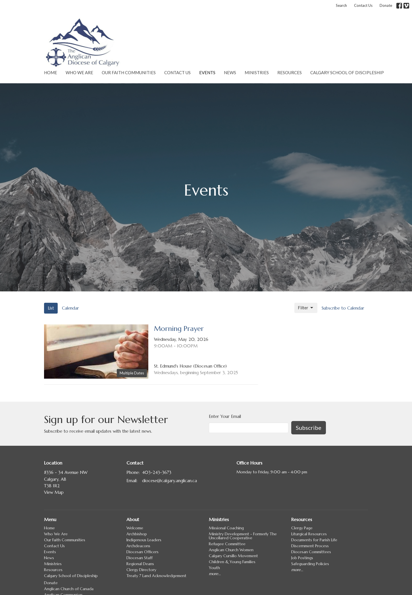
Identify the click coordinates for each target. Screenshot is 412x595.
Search (341, 5)
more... (215, 573)
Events (207, 72)
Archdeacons (138, 545)
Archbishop (136, 533)
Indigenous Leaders (143, 539)
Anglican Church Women (231, 549)
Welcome (134, 527)
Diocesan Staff (139, 557)
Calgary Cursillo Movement (233, 555)
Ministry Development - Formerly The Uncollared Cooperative (243, 535)
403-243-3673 (156, 472)
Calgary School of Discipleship (347, 72)
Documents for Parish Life (314, 539)
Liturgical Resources (309, 533)
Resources (289, 72)
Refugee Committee (227, 543)
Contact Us (363, 5)
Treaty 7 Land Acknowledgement (156, 575)
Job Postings (302, 557)
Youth (214, 567)
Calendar (70, 308)
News (230, 72)
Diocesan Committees (311, 551)
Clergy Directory (141, 569)
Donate (386, 5)
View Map (54, 492)
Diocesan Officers (142, 551)
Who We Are (79, 72)
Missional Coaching (226, 527)
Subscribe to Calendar (343, 308)
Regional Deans (140, 563)
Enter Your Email (225, 416)
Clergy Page (302, 527)
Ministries (257, 72)
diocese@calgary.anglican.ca (169, 480)
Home (50, 72)
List (51, 308)
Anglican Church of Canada (68, 588)
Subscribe (308, 427)
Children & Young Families (232, 561)
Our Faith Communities (129, 72)
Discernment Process (310, 545)
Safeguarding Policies (310, 563)
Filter (306, 308)
